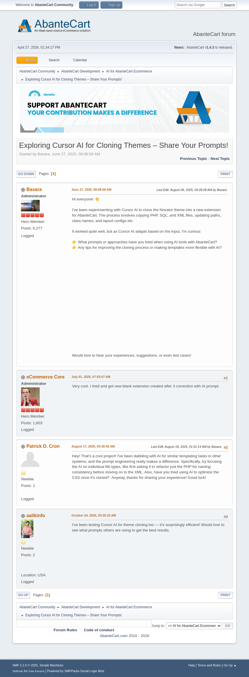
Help (191, 665)
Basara (34, 189)
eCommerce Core (45, 376)
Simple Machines (51, 665)
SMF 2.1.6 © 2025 (25, 665)
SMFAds (17, 671)
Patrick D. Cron (43, 446)
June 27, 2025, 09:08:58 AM (91, 189)
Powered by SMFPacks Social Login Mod (75, 671)
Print (225, 174)
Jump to (158, 626)
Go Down (26, 174)
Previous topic (193, 158)
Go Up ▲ (230, 665)
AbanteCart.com (114, 636)
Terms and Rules (209, 665)
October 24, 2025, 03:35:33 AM (93, 515)
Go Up (23, 595)
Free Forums (36, 671)
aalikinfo (35, 515)
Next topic (220, 158)
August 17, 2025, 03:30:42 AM (93, 446)
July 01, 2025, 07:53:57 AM (90, 376)
